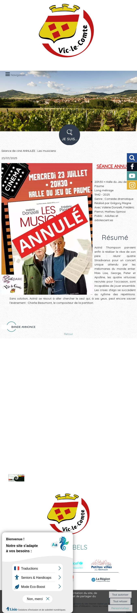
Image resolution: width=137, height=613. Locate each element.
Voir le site (43, 481)
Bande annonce (23, 327)
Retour (68, 334)
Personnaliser (120, 608)
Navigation (18, 75)
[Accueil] (63, 32)
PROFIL (68, 137)
